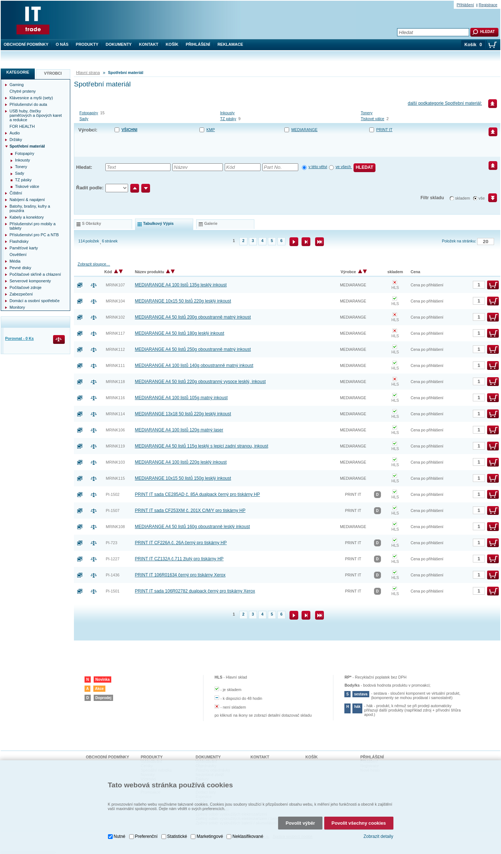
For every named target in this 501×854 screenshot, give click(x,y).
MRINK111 (115, 365)
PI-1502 (112, 494)
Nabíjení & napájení (27, 199)
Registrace (488, 5)
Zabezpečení (21, 294)
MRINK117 (115, 333)
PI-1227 (112, 559)
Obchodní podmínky (26, 44)
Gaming (17, 84)
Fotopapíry (88, 113)
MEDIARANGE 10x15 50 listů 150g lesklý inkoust (183, 478)
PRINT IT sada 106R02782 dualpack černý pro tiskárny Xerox (195, 591)
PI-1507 (112, 510)
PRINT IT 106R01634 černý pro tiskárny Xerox (180, 575)
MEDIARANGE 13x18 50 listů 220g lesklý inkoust (183, 413)
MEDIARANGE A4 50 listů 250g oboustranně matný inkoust (193, 349)
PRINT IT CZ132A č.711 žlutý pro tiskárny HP (179, 558)
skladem (462, 198)
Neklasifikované (247, 812)
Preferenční (146, 812)
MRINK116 (115, 398)
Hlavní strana (88, 72)
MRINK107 (115, 285)
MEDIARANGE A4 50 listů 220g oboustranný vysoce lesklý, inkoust (200, 381)
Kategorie (17, 72)
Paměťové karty (24, 248)
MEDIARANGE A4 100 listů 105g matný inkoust (181, 397)
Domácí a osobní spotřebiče (35, 300)
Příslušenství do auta (28, 104)
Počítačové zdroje (25, 287)
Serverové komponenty (30, 281)
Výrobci (53, 73)
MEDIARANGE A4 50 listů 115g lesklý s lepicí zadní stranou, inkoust (201, 446)
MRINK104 (115, 301)
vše (482, 198)
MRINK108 (115, 526)
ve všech (344, 166)
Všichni (129, 129)
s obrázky (91, 223)
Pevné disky (20, 268)
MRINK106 (115, 430)
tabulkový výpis (158, 223)
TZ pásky (228, 118)
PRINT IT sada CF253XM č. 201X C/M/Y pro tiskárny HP (190, 510)
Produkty (87, 44)
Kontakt (148, 44)
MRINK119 (115, 446)
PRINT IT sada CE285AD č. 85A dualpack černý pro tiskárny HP (197, 494)
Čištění (16, 193)
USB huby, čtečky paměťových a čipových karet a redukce (36, 115)
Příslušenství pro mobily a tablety (33, 226)
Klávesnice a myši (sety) (31, 98)
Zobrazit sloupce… (94, 264)
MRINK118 (115, 381)
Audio (15, 133)
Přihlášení (198, 44)
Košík (172, 44)
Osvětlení (18, 254)
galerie (210, 223)
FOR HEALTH (22, 126)
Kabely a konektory (27, 217)
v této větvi (318, 166)
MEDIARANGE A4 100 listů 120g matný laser (179, 429)
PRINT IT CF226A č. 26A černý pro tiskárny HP (181, 542)
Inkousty (227, 113)
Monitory (17, 307)
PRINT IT (384, 129)
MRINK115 (115, 478)
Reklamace (230, 44)
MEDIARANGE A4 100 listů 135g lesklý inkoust (181, 284)
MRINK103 (115, 462)
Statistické (177, 812)
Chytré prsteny (23, 91)
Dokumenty (119, 44)
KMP (210, 129)
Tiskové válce (372, 118)
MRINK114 (115, 414)
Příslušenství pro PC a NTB (34, 235)
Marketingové (210, 812)
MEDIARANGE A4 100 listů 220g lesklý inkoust (181, 462)
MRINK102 (115, 317)
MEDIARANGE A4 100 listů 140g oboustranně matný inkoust (194, 365)
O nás (62, 44)
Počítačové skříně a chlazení (35, 274)
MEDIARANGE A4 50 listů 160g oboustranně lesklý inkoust (192, 526)
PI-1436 (112, 575)
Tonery (367, 113)
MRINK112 (115, 349)
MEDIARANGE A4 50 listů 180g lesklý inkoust (179, 333)
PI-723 (111, 543)
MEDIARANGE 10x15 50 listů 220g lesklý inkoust (183, 301)
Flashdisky (19, 241)
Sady (83, 118)
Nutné (120, 812)
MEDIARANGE (304, 129)
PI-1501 (112, 591)
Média (15, 261)
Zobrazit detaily (378, 812)
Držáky (16, 139)
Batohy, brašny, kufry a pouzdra (30, 208)
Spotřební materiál (27, 146)
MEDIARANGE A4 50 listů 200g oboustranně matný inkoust (193, 317)
